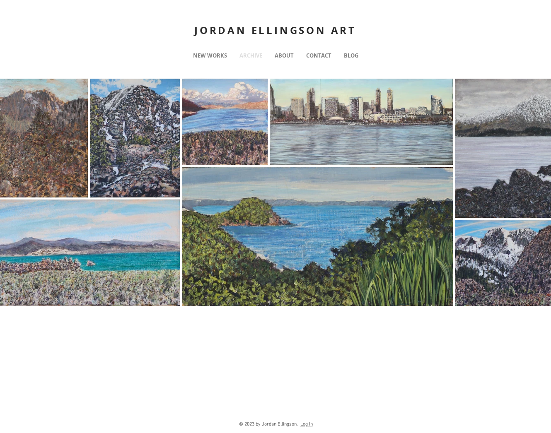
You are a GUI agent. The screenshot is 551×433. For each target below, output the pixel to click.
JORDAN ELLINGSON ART (275, 30)
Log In (306, 424)
